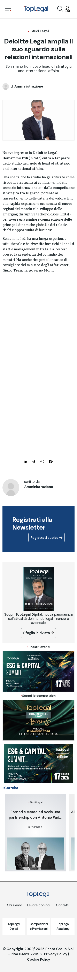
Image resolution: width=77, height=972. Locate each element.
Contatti (62, 905)
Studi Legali (40, 31)
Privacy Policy (55, 954)
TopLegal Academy (62, 926)
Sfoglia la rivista (38, 633)
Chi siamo (14, 905)
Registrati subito (46, 537)
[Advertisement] (38, 324)
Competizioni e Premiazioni (39, 926)
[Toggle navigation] (8, 9)
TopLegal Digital (14, 926)
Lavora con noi (38, 905)
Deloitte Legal (45, 153)
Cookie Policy (38, 959)
